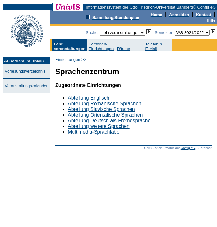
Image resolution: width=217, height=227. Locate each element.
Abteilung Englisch (88, 98)
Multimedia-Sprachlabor (94, 132)
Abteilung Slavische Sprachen (101, 109)
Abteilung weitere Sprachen (99, 126)
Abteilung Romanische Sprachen (104, 103)
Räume (123, 48)
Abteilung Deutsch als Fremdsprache (109, 120)
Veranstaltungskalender (26, 86)
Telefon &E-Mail (153, 46)
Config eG (188, 148)
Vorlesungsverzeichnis (25, 71)
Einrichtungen (67, 59)
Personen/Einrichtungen (101, 46)
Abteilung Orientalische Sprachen (105, 115)
